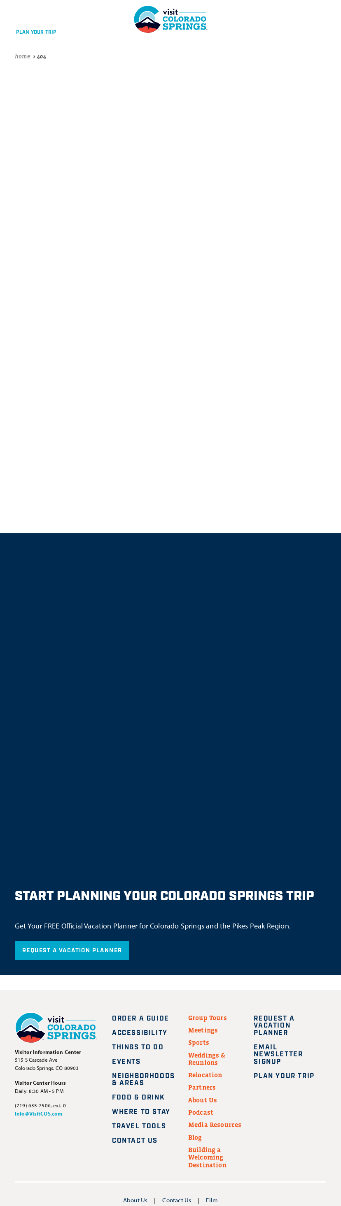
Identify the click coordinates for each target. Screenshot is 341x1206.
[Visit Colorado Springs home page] (56, 1029)
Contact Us (135, 1141)
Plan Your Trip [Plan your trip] (289, 1076)
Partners (202, 1087)
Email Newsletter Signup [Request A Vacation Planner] (278, 1054)
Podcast (200, 1112)
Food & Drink (138, 1097)
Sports (198, 1042)
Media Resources (215, 1124)
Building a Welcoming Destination (207, 1157)
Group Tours (207, 1017)
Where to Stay (141, 1112)
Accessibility (140, 1033)
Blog (195, 1137)
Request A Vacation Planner (72, 950)
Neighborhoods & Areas (143, 1080)
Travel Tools (139, 1126)
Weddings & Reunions (207, 1058)
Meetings (203, 1030)
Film (212, 1200)
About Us (202, 1100)
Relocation (205, 1075)
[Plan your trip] (34, 19)
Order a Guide (140, 1018)
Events (126, 1062)
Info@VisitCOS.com (38, 1113)
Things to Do (137, 1047)
